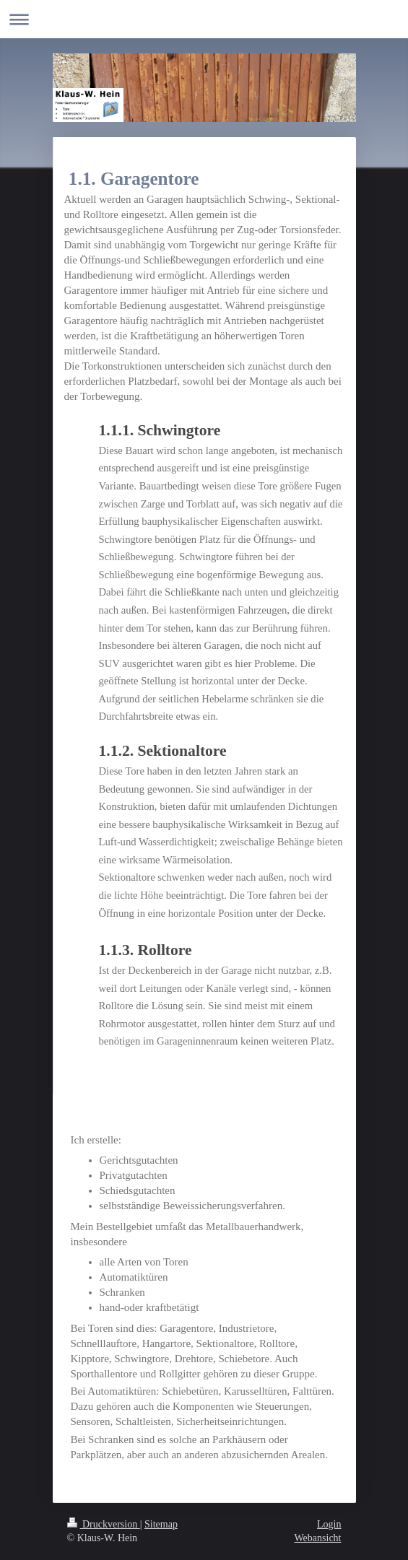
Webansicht (318, 1538)
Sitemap (161, 1524)
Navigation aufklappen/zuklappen (204, 19)
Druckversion (103, 1524)
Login (329, 1524)
